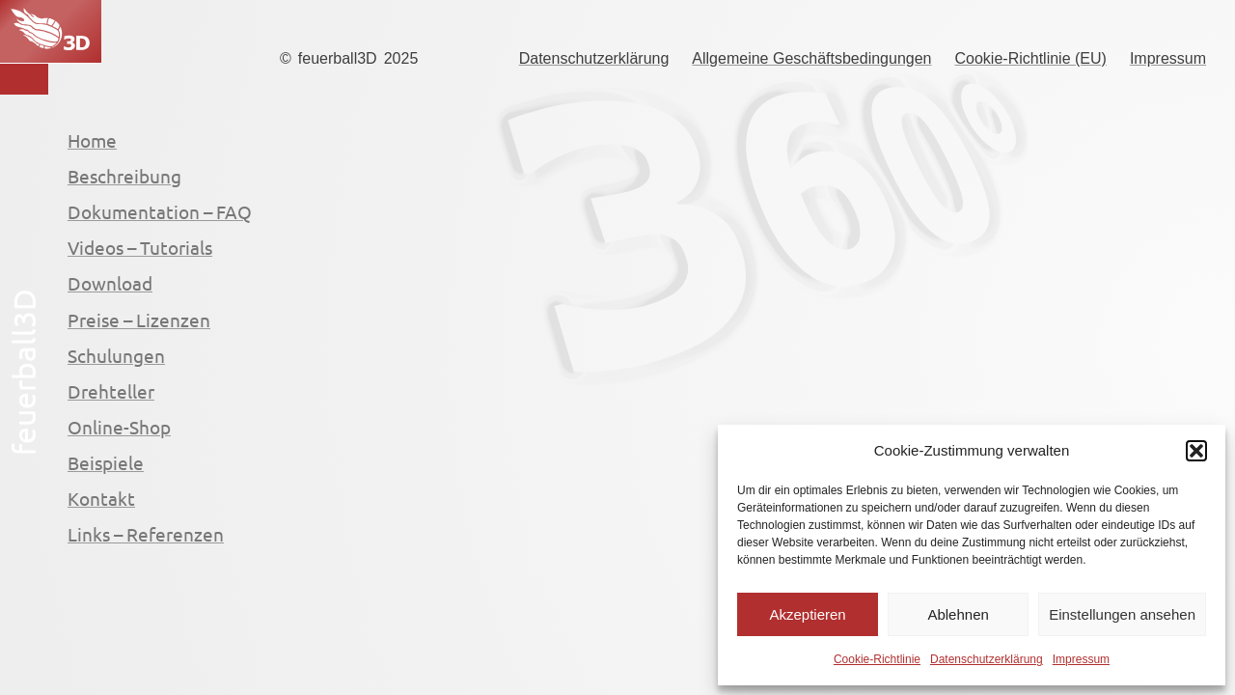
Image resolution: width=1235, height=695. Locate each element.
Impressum (1081, 659)
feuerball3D (337, 58)
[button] (1196, 450)
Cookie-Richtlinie (877, 659)
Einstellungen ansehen (1122, 614)
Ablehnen (957, 614)
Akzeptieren (807, 614)
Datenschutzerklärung (986, 659)
